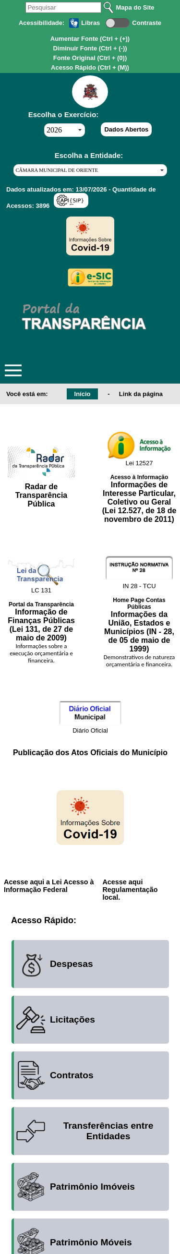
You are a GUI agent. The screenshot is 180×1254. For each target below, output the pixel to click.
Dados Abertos (126, 129)
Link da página (141, 394)
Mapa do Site (135, 7)
